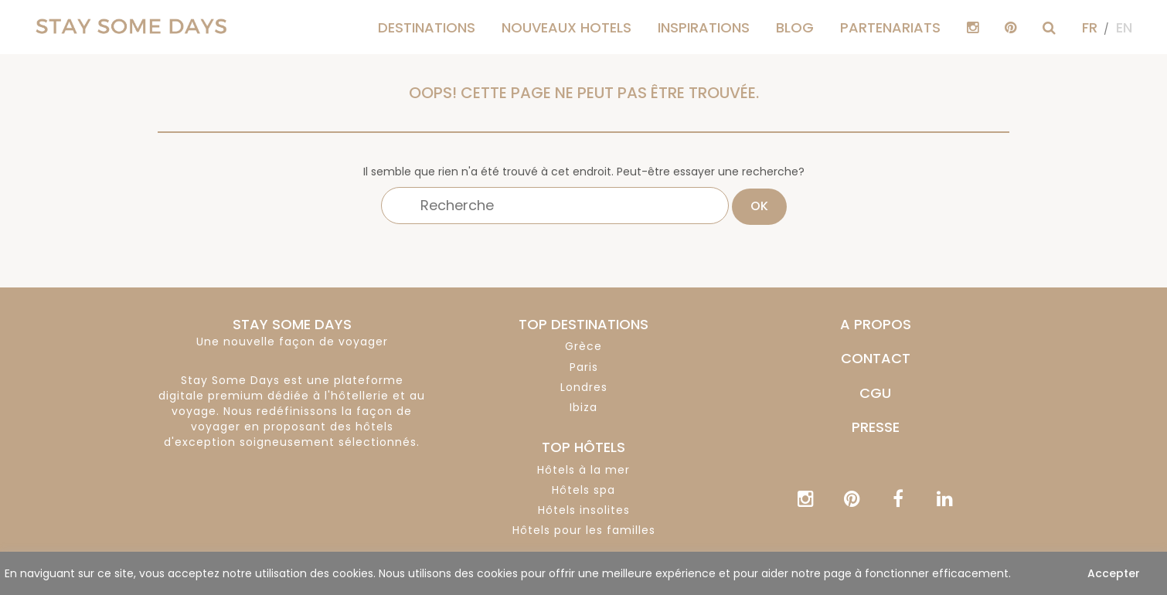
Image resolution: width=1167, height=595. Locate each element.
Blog (795, 27)
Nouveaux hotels (566, 27)
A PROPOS (875, 324)
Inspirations (704, 27)
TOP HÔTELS (583, 447)
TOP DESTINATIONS (583, 324)
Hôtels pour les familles (583, 530)
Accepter (1113, 573)
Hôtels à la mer (583, 470)
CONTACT (875, 358)
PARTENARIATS (890, 27)
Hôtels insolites (584, 510)
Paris (584, 367)
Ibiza (583, 407)
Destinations (426, 27)
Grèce (583, 346)
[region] (583, 573)
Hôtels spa (583, 490)
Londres (583, 387)
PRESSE (876, 427)
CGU (875, 393)
